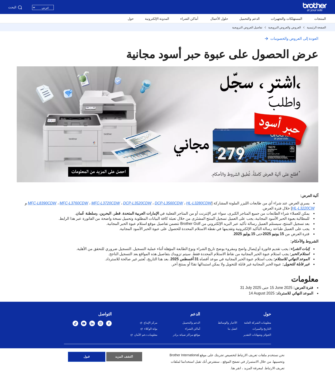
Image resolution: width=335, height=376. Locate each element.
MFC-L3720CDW (105, 203)
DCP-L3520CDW (137, 203)
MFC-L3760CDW (74, 203)
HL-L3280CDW (198, 203)
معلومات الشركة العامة (257, 322)
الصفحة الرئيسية (316, 27)
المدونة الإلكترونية (157, 18)
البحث (15, 7)
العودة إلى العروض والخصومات (294, 39)
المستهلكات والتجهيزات (286, 18)
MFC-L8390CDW (42, 203)
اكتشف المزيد (124, 358)
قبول (87, 358)
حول (131, 18)
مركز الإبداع (150, 322)
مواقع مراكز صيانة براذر (186, 334)
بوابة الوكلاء (150, 328)
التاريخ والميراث (261, 328)
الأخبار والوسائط (227, 322)
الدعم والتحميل (249, 18)
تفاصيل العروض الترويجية (247, 27)
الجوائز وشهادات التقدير (257, 334)
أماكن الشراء (189, 18)
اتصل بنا (232, 328)
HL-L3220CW (303, 208)
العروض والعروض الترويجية (284, 27)
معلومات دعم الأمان (145, 334)
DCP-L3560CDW (169, 203)
